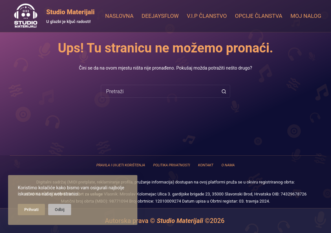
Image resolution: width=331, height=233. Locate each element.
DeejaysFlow (160, 16)
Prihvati (31, 209)
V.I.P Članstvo (207, 16)
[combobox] (159, 91)
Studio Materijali (70, 12)
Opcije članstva (259, 16)
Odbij (59, 209)
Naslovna (119, 16)
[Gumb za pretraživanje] (224, 91)
